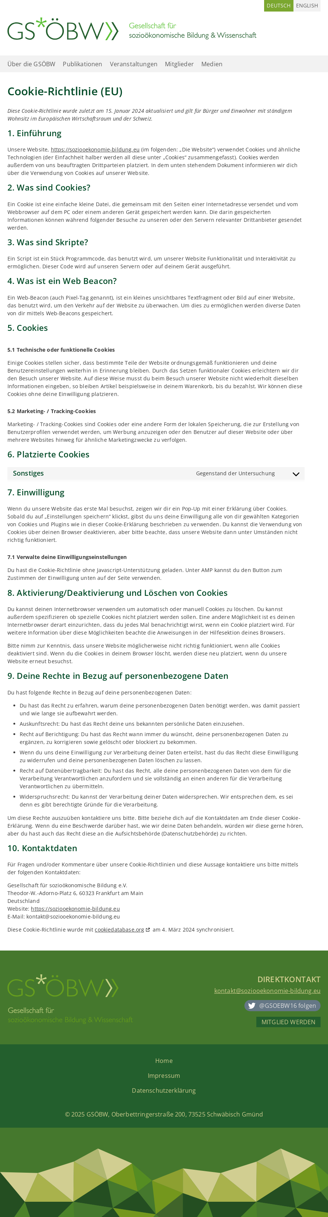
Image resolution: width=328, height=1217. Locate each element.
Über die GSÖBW (31, 64)
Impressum (164, 1075)
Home (164, 1061)
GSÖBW (97, 1114)
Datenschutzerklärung (164, 1090)
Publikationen (82, 64)
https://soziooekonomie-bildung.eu (95, 149)
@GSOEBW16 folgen (287, 1006)
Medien (212, 64)
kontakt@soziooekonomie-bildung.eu (267, 991)
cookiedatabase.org (119, 929)
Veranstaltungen (133, 64)
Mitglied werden (288, 1022)
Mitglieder (179, 64)
